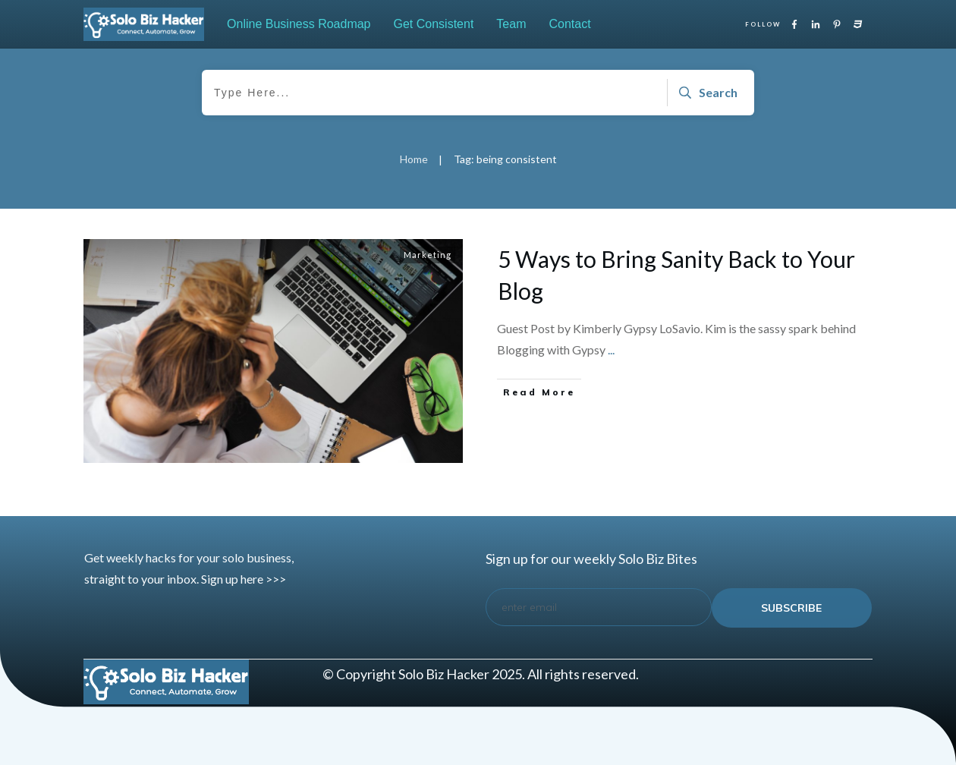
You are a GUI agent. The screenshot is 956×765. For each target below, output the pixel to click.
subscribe (791, 608)
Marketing (427, 255)
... (611, 349)
